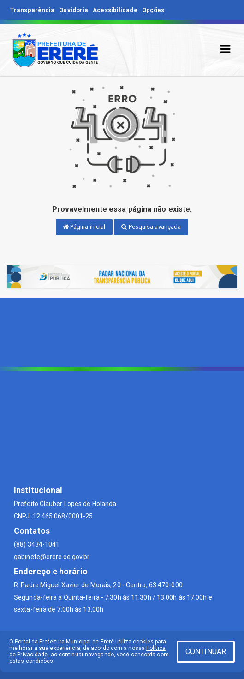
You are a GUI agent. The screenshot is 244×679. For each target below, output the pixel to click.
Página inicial (84, 226)
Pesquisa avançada (151, 226)
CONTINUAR (205, 651)
